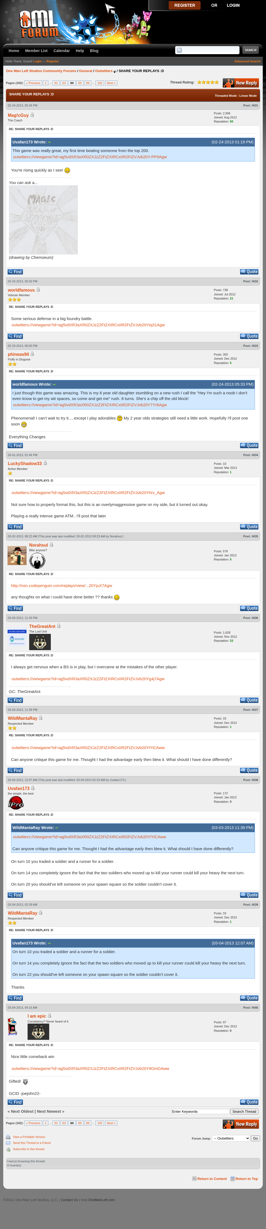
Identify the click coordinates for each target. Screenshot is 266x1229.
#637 (255, 709)
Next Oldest (22, 1111)
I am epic (37, 1016)
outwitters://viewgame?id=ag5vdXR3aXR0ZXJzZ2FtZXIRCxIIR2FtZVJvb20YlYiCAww (88, 747)
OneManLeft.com (101, 1200)
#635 (255, 536)
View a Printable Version (29, 1136)
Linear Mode (248, 95)
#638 (255, 780)
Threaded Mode (226, 95)
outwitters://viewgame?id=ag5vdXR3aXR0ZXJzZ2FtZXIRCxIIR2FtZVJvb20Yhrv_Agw (88, 492)
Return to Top (246, 1179)
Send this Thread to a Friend (32, 1142)
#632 (255, 281)
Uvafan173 (117, 780)
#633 (255, 345)
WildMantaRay (22, 718)
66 (87, 83)
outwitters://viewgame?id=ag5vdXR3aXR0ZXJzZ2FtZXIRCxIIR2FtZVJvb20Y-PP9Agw (90, 156)
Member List (36, 51)
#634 (255, 455)
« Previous (33, 83)
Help (80, 51)
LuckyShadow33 (25, 463)
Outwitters (103, 71)
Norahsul (116, 536)
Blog (94, 51)
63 (64, 83)
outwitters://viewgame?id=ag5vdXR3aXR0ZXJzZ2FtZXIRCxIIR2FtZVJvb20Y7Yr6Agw (90, 404)
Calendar (62, 51)
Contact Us (69, 1200)
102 (99, 83)
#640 (255, 1007)
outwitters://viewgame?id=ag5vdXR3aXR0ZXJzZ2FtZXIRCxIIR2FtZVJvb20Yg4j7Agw (88, 678)
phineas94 (18, 354)
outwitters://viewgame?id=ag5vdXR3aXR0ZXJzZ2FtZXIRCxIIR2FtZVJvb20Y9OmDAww (90, 1068)
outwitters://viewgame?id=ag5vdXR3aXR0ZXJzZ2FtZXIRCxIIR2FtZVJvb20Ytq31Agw (88, 324)
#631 (255, 105)
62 (56, 83)
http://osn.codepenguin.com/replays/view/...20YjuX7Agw (61, 585)
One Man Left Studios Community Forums (41, 71)
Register (52, 61)
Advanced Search (247, 61)
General (85, 71)
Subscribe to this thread (28, 1149)
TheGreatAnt (42, 626)
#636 (255, 618)
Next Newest (49, 1111)
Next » (111, 83)
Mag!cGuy (18, 115)
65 (79, 83)
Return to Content (212, 1179)
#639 (255, 904)
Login (37, 61)
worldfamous (21, 290)
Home (14, 51)
